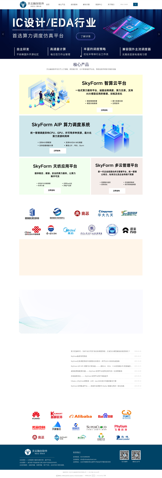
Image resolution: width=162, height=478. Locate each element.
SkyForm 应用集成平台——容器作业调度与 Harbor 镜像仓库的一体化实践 (97, 386)
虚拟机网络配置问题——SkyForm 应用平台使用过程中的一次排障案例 (96, 371)
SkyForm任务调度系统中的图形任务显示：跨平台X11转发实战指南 (95, 361)
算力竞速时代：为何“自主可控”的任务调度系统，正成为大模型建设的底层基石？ (100, 351)
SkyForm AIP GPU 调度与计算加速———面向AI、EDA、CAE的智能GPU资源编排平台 (102, 366)
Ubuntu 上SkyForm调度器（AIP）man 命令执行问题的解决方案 (93, 381)
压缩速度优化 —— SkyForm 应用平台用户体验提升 (89, 376)
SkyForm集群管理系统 (79, 356)
